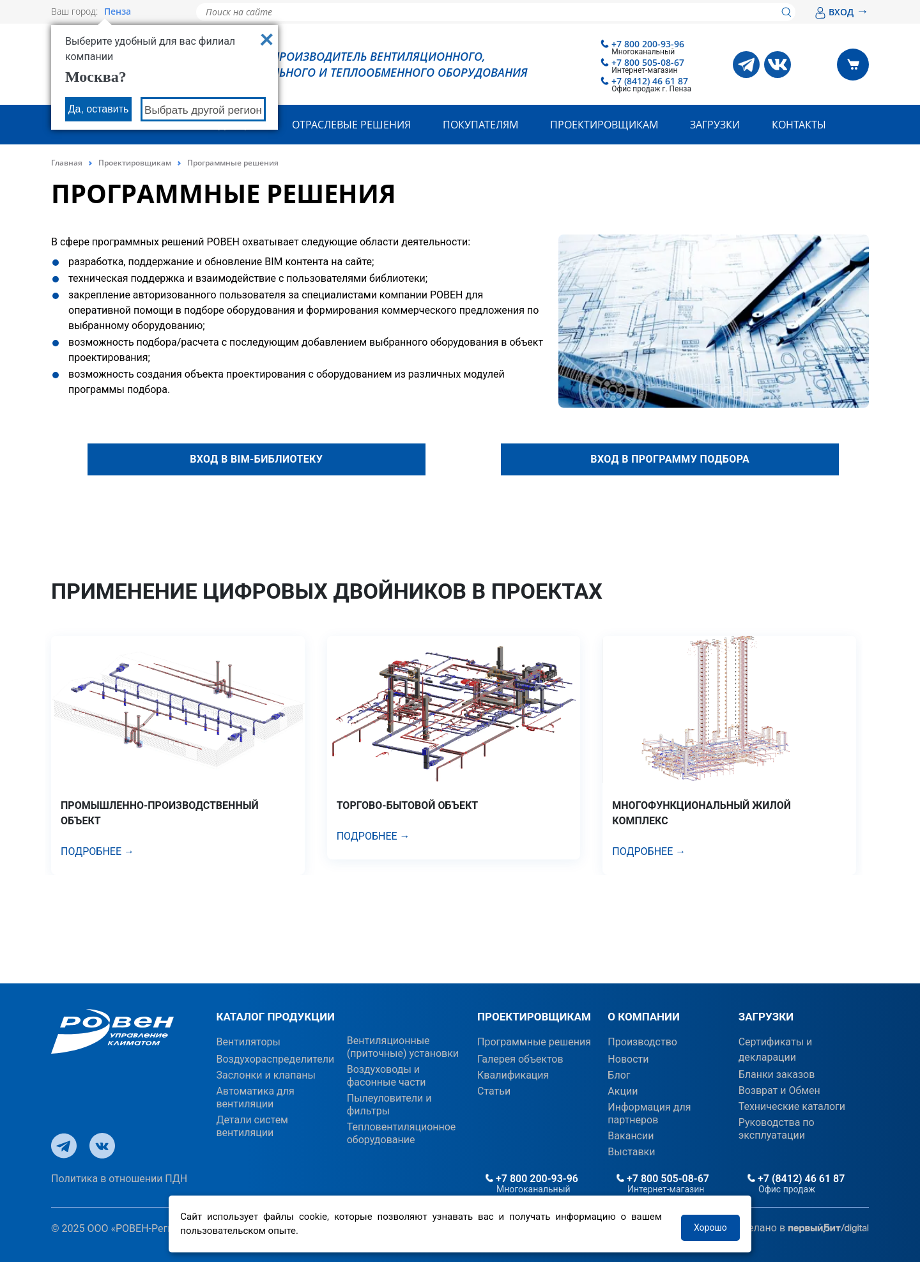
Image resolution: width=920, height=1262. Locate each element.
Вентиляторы (248, 1042)
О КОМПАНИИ (644, 1016)
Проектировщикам (604, 125)
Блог (619, 1075)
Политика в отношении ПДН (119, 1179)
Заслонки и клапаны (265, 1075)
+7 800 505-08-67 (647, 62)
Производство (642, 1042)
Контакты (799, 125)
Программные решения (534, 1042)
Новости (628, 1059)
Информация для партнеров (649, 1113)
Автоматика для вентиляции (255, 1097)
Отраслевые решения (351, 125)
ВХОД (842, 12)
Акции (623, 1091)
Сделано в (802, 1228)
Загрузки (715, 125)
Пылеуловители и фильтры (389, 1104)
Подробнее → (97, 851)
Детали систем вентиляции (252, 1126)
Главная (66, 162)
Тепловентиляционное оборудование (401, 1133)
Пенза (117, 11)
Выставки (631, 1152)
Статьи (493, 1091)
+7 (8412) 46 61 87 (649, 81)
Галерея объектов (520, 1059)
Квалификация (513, 1075)
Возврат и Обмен (779, 1090)
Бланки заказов (777, 1074)
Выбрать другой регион (203, 110)
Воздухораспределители (275, 1059)
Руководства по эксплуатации (777, 1128)
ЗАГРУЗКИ (766, 1016)
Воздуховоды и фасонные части (386, 1075)
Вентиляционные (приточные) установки (403, 1047)
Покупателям (480, 125)
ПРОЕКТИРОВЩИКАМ (534, 1016)
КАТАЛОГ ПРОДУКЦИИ (275, 1016)
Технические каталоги (792, 1106)
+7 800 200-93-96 (647, 44)
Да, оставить (98, 109)
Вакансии (631, 1136)
